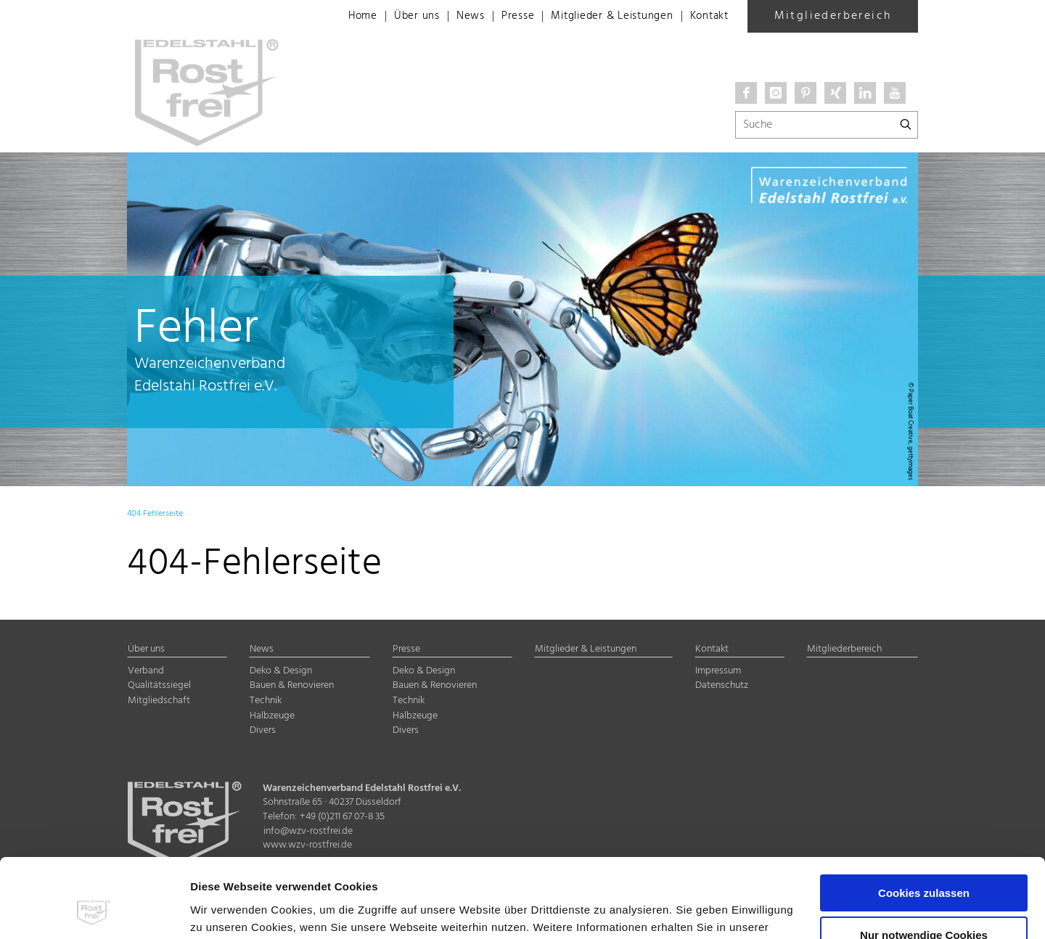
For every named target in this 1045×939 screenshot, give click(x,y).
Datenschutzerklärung (252, 870)
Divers (263, 730)
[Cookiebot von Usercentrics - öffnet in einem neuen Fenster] (93, 911)
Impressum (351, 870)
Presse (502, 16)
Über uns (397, 16)
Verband (146, 670)
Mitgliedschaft (159, 700)
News (453, 16)
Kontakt (707, 16)
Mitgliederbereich (833, 16)
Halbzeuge (272, 715)
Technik (266, 700)
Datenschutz (721, 685)
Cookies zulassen (924, 819)
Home (340, 16)
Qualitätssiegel (159, 685)
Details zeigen (227, 910)
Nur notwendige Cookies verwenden (924, 867)
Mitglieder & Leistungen (603, 16)
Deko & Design (281, 670)
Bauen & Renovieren (292, 685)
